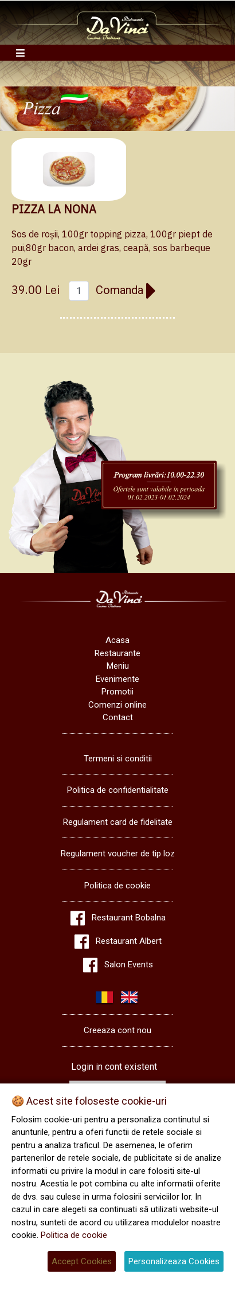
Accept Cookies (82, 1261)
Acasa (117, 640)
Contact (118, 717)
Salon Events (128, 964)
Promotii (117, 691)
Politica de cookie (117, 885)
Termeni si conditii (118, 758)
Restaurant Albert (129, 941)
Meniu (118, 666)
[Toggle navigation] (20, 53)
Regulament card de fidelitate (118, 822)
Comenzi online (117, 705)
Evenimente (117, 679)
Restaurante (117, 653)
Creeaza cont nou (117, 1030)
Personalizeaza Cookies (174, 1261)
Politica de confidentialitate (118, 790)
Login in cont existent (114, 1066)
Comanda (126, 290)
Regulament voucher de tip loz (118, 853)
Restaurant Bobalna (129, 917)
